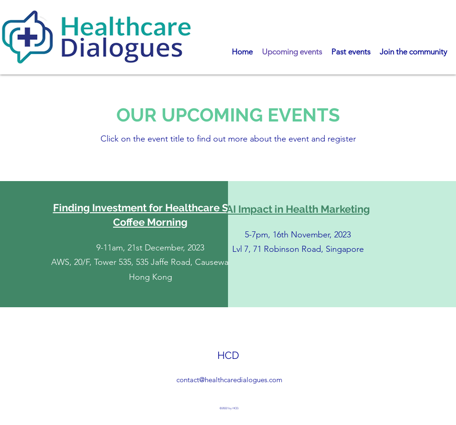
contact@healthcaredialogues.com (229, 379)
